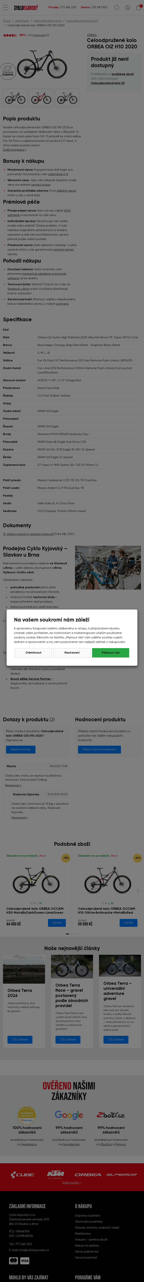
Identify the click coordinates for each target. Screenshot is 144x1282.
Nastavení (72, 652)
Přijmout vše (111, 652)
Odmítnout (33, 652)
